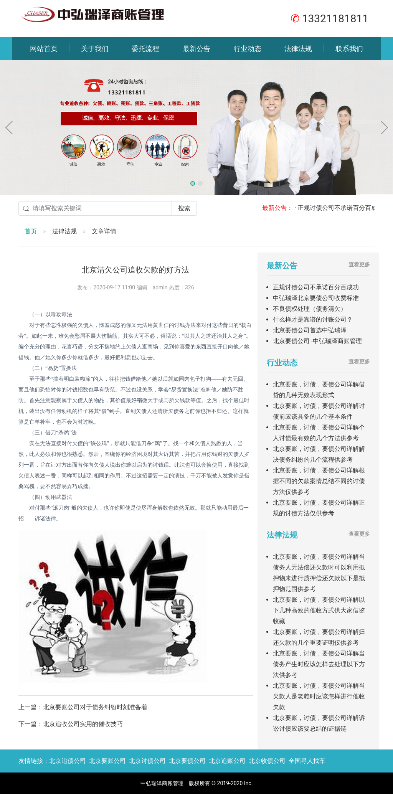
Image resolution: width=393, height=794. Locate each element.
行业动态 (247, 49)
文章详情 (104, 231)
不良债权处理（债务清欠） (310, 308)
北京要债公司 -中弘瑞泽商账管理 (317, 341)
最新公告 (196, 49)
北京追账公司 (227, 760)
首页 (31, 231)
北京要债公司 (187, 760)
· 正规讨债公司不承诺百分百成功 (344, 207)
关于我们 (95, 49)
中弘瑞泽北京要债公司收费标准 (316, 298)
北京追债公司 (67, 760)
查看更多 (359, 264)
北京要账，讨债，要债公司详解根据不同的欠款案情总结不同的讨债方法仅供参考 (319, 481)
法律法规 (298, 49)
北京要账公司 (107, 760)
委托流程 (145, 49)
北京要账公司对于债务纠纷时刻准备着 (95, 707)
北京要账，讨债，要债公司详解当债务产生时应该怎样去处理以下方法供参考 (319, 664)
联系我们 (349, 49)
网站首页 (44, 49)
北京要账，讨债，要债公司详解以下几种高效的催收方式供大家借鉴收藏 (319, 610)
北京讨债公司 (147, 760)
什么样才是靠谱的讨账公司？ (313, 319)
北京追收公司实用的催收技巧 (83, 724)
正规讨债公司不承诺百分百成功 (316, 287)
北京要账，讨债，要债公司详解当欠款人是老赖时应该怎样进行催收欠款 (319, 696)
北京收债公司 (267, 760)
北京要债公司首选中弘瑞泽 (310, 330)
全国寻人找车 (307, 760)
